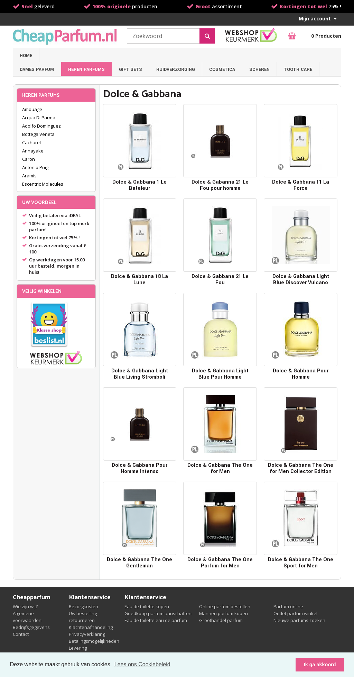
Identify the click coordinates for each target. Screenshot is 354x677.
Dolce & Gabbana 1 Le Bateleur (139, 185)
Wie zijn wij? (25, 606)
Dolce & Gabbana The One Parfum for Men (220, 562)
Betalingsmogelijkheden (94, 641)
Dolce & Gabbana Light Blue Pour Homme (220, 374)
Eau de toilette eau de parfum (155, 620)
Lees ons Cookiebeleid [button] (142, 664)
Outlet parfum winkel (295, 613)
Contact (21, 634)
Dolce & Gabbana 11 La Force (300, 185)
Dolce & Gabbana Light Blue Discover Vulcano (300, 279)
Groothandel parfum (221, 620)
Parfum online (288, 606)
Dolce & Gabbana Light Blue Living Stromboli (139, 374)
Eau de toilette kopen (146, 606)
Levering (78, 648)
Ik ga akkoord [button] (320, 664)
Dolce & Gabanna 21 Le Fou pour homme (220, 185)
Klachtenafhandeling (91, 627)
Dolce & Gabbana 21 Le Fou (220, 279)
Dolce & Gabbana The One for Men (220, 468)
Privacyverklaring (87, 634)
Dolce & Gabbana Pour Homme (300, 374)
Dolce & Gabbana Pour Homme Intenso (139, 468)
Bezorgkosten (83, 606)
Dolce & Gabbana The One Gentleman (139, 562)
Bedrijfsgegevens (31, 627)
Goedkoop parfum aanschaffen (158, 613)
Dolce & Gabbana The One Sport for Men (300, 562)
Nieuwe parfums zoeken (299, 620)
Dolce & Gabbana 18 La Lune (139, 279)
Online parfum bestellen (224, 606)
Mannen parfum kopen (223, 613)
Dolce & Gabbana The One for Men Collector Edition (300, 468)
